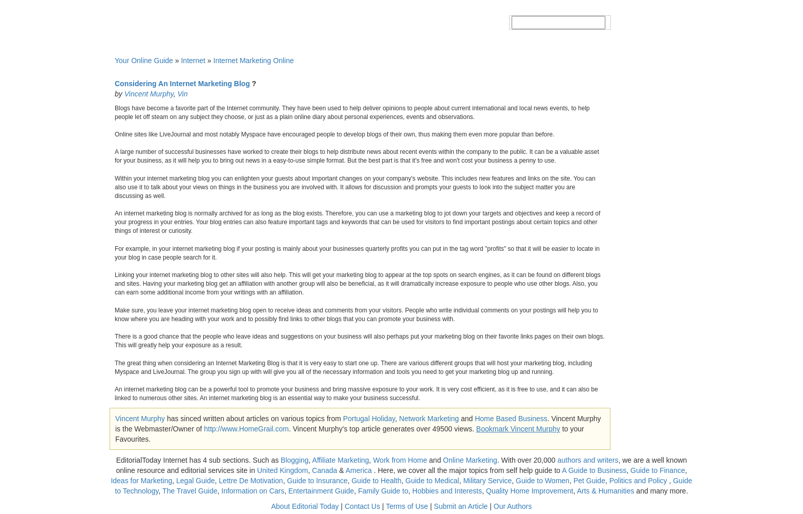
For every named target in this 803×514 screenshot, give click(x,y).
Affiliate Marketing (340, 460)
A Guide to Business (594, 470)
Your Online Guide (144, 60)
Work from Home (400, 460)
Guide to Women (542, 481)
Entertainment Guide (321, 491)
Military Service (487, 481)
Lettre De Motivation (251, 481)
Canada (324, 470)
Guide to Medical (432, 481)
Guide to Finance (657, 470)
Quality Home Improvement (529, 491)
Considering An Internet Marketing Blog (182, 84)
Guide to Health (376, 481)
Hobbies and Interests (447, 491)
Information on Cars (252, 491)
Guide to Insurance (317, 481)
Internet (193, 60)
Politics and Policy (639, 481)
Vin (182, 94)
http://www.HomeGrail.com (246, 429)
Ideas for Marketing (141, 481)
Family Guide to (383, 491)
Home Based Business (511, 418)
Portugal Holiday (369, 418)
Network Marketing (429, 418)
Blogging (295, 460)
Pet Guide (589, 481)
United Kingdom (282, 470)
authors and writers (587, 460)
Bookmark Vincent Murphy (518, 429)
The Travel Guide (189, 491)
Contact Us (362, 506)
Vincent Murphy (149, 94)
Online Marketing (470, 460)
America (359, 470)
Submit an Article (461, 506)
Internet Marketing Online (254, 60)
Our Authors (513, 506)
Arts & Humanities (605, 491)
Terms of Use (407, 506)
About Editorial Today (305, 506)
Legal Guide (195, 481)
